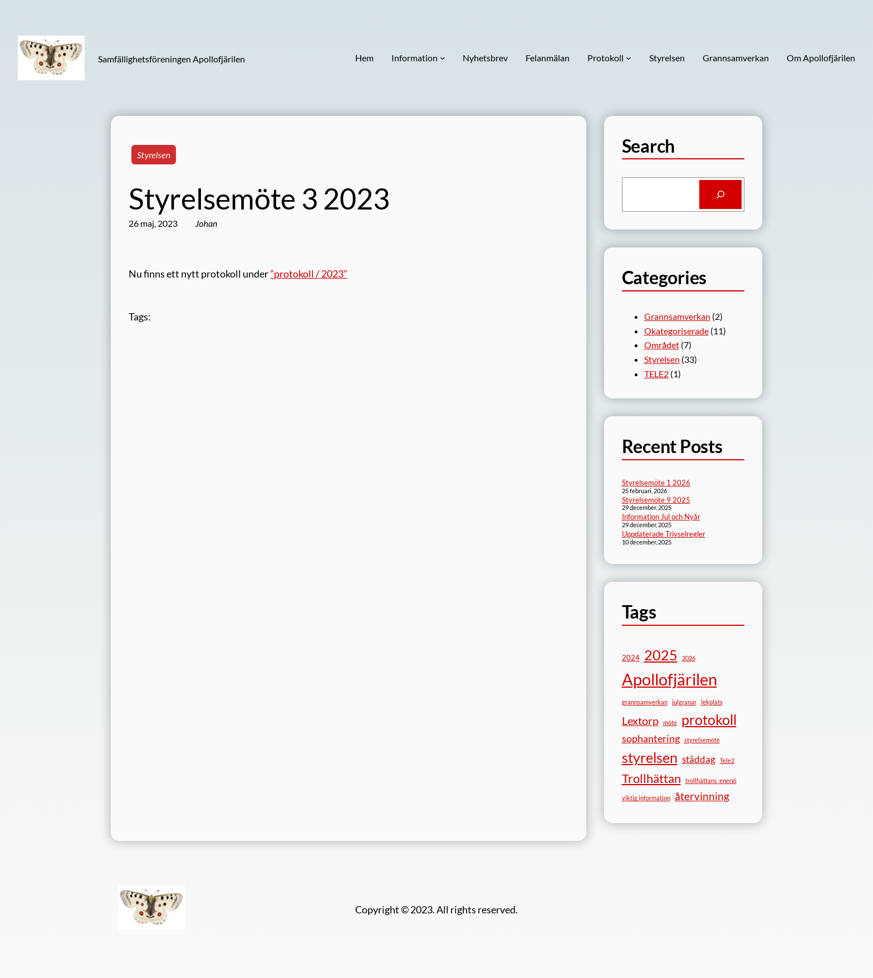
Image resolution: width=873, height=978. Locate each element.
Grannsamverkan (677, 316)
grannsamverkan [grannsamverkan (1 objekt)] (645, 701)
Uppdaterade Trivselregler (663, 533)
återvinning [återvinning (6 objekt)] (702, 796)
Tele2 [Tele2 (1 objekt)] (727, 760)
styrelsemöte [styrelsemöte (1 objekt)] (702, 739)
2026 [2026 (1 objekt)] (688, 657)
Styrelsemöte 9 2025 (656, 499)
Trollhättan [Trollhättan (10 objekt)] (651, 778)
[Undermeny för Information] (442, 58)
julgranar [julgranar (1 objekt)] (684, 701)
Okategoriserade (676, 330)
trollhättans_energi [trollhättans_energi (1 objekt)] (711, 780)
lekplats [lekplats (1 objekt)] (712, 701)
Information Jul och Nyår (661, 516)
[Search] (720, 194)
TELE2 (656, 373)
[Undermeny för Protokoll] (628, 58)
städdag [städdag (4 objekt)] (698, 759)
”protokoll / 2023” (308, 273)
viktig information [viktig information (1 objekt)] (646, 797)
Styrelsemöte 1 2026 (656, 482)
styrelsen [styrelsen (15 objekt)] (650, 758)
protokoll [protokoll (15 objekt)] (709, 720)
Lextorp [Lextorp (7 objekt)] (640, 720)
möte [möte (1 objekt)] (670, 722)
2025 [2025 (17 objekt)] (661, 654)
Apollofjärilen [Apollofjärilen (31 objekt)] (669, 679)
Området (661, 344)
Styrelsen (153, 154)
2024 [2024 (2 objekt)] (631, 657)
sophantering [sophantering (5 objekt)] (651, 738)
